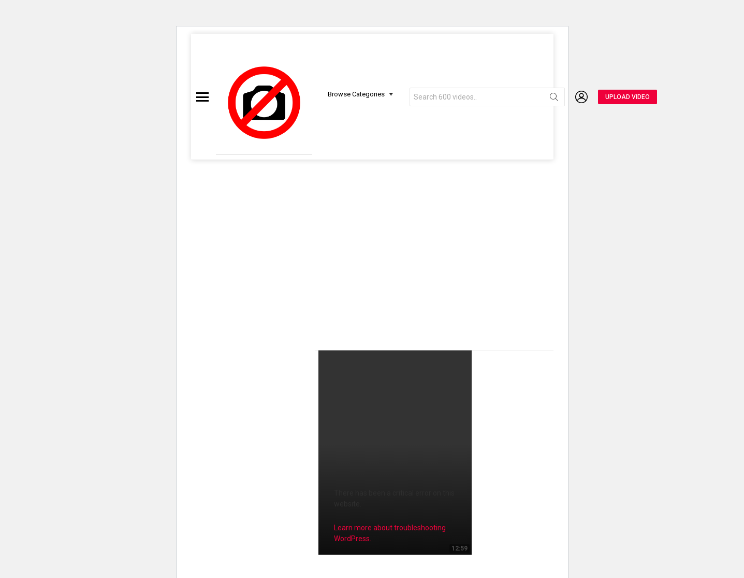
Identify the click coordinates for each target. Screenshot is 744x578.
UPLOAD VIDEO (627, 97)
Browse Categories (356, 94)
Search (554, 99)
